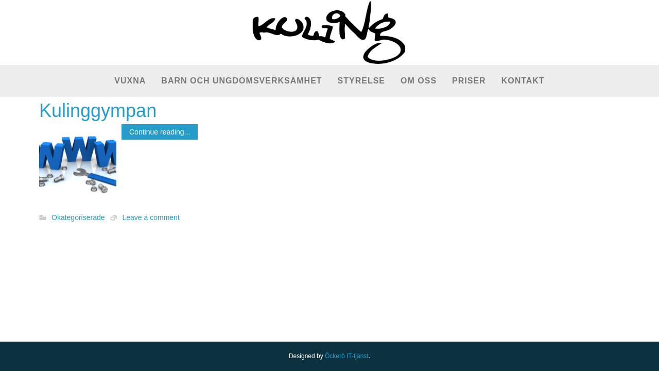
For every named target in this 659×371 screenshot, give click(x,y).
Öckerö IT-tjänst (347, 356)
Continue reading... (159, 132)
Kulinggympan (98, 110)
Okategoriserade (78, 218)
